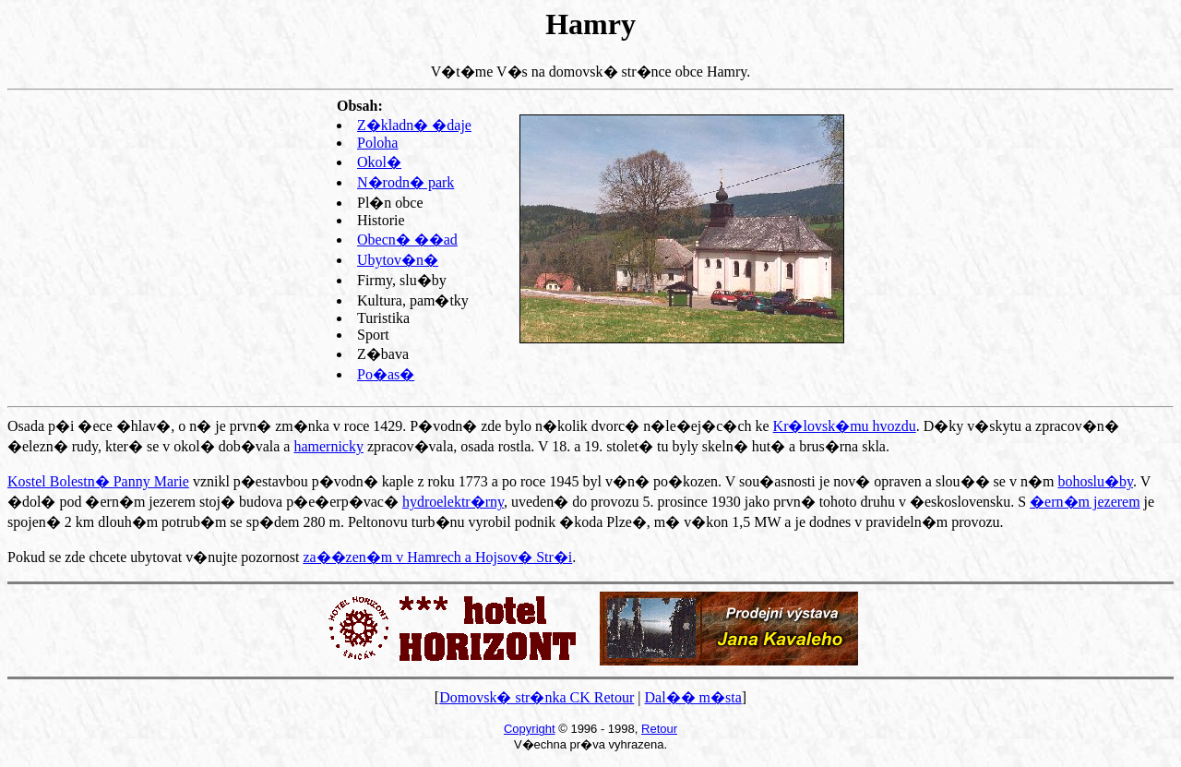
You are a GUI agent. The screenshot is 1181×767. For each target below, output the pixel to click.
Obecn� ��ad (407, 239)
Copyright (529, 729)
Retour (659, 729)
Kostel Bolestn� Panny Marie (98, 481)
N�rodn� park (405, 182)
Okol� (379, 162)
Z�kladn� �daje (414, 125)
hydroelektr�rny (453, 501)
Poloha (377, 142)
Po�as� (385, 374)
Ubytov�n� (397, 260)
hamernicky (328, 446)
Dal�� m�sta (692, 697)
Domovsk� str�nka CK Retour (536, 697)
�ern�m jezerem (1085, 501)
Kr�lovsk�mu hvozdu (844, 426)
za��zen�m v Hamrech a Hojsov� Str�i (437, 557)
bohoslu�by (1095, 481)
